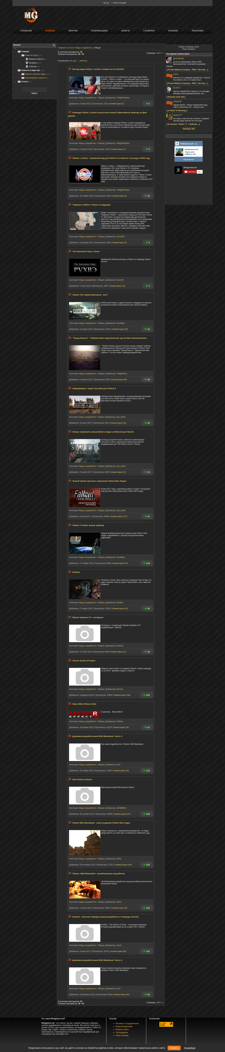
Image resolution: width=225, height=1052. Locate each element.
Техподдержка (122, 1032)
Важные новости (35, 59)
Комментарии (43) (120, 608)
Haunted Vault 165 (176, 97)
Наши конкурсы (188, 49)
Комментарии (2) (116, 104)
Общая (101, 98)
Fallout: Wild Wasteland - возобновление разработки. (98, 873)
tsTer (119, 765)
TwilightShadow (123, 98)
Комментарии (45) (120, 329)
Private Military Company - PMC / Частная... (187, 70)
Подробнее (189, 1048)
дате (75, 61)
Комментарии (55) (121, 771)
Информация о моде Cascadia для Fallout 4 (94, 388)
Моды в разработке (87, 98)
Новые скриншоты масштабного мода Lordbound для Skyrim (103, 432)
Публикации (99, 30)
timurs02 (120, 280)
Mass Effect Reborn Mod (84, 704)
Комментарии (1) (118, 149)
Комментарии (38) (118, 423)
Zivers (175, 74)
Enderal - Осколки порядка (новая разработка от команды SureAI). (105, 917)
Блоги (125, 30)
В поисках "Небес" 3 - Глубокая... (183, 124)
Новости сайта (31, 55)
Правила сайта (122, 1029)
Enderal (76, 572)
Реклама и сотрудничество (127, 1023)
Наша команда (122, 1035)
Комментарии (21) (118, 472)
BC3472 (176, 88)
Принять (174, 1048)
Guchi (119, 945)
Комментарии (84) (118, 951)
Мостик (120, 689)
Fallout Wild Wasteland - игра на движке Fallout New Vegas (101, 823)
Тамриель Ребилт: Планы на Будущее (91, 205)
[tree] (34, 66)
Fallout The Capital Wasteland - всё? (90, 295)
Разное (173, 30)
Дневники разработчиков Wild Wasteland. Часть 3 (97, 736)
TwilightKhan (122, 374)
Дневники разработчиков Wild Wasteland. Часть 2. (97, 960)
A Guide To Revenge (177, 110)
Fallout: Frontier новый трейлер (88, 525)
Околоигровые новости (34, 78)
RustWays (121, 323)
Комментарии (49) (121, 727)
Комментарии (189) (122, 695)
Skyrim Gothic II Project (83, 660)
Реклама (198, 30)
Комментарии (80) (119, 379)
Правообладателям (124, 1026)
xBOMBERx (122, 808)
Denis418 (121, 237)
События (32, 66)
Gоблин (120, 646)
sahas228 (177, 101)
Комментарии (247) (122, 814)
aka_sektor (121, 417)
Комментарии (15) (118, 652)
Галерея (149, 30)
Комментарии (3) (119, 242)
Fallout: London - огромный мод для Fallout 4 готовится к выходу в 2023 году (111, 158)
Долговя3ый (178, 58)
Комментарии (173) (118, 516)
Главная (26, 30)
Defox (119, 859)
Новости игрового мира (35, 74)
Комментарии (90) (119, 908)
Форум (73, 30)
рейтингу (83, 61)
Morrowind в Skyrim (82, 779)
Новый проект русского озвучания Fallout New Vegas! (99, 481)
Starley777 (177, 115)
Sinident (120, 602)
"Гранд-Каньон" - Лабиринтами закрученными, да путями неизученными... (110, 338)
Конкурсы (33, 63)
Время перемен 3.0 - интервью (87, 617)
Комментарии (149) (123, 865)
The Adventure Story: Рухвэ (86, 251)
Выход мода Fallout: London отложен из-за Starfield (98, 69)
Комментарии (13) (117, 286)
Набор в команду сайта (189, 47)
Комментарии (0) (119, 196)
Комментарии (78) (120, 563)
